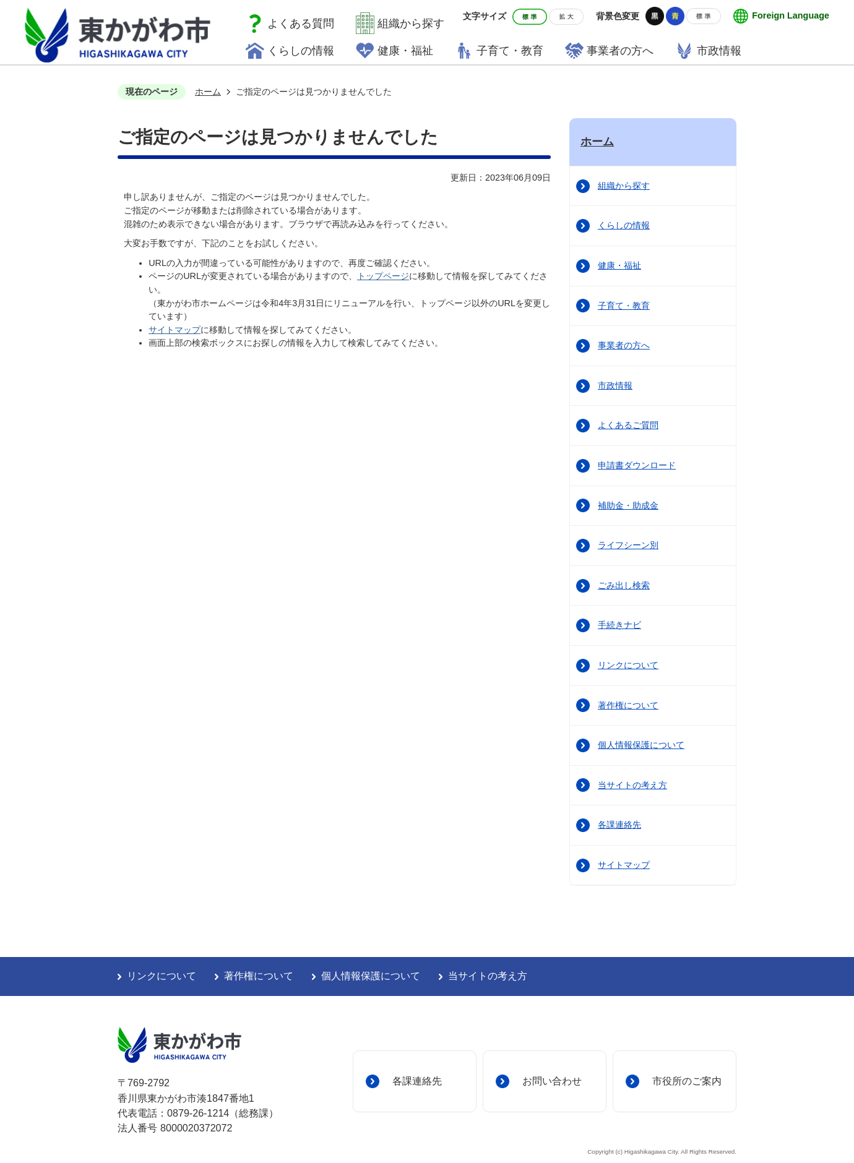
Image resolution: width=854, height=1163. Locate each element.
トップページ (383, 276)
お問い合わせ (552, 1080)
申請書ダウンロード (637, 465)
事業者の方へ (620, 51)
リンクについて (628, 665)
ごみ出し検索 (624, 585)
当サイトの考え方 (632, 785)
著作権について (628, 705)
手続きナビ (619, 625)
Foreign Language (790, 15)
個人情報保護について (641, 745)
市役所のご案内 (687, 1080)
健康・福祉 (405, 51)
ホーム (208, 92)
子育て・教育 (510, 51)
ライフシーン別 (628, 545)
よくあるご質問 (628, 425)
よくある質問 (300, 23)
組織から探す (410, 23)
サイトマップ (175, 330)
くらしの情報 (300, 51)
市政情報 (719, 51)
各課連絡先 (619, 825)
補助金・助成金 (628, 505)
